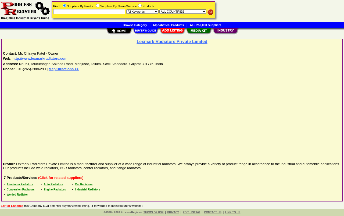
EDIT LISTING (191, 212)
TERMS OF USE (154, 212)
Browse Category (135, 25)
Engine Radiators (55, 189)
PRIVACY (173, 212)
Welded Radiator (17, 194)
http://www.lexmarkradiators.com (39, 58)
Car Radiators (84, 184)
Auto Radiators (53, 184)
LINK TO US (232, 212)
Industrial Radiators (87, 189)
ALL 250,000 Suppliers (205, 25)
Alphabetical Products (168, 25)
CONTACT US (212, 212)
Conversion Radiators (21, 189)
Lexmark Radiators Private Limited (172, 41)
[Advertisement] (164, 115)
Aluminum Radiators (20, 184)
